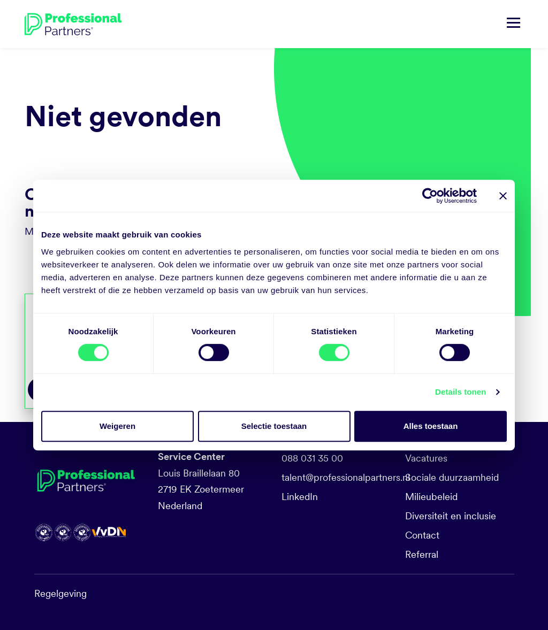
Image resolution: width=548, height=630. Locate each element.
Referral (421, 554)
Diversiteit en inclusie (450, 515)
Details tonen (460, 391)
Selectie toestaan (274, 426)
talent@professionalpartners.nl (345, 477)
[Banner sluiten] (503, 195)
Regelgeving (60, 593)
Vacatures (426, 458)
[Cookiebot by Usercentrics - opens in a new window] (430, 196)
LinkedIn (299, 496)
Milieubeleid (431, 496)
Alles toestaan (431, 426)
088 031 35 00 (312, 458)
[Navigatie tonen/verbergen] (513, 24)
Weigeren (117, 426)
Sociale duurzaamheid (452, 477)
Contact (422, 535)
